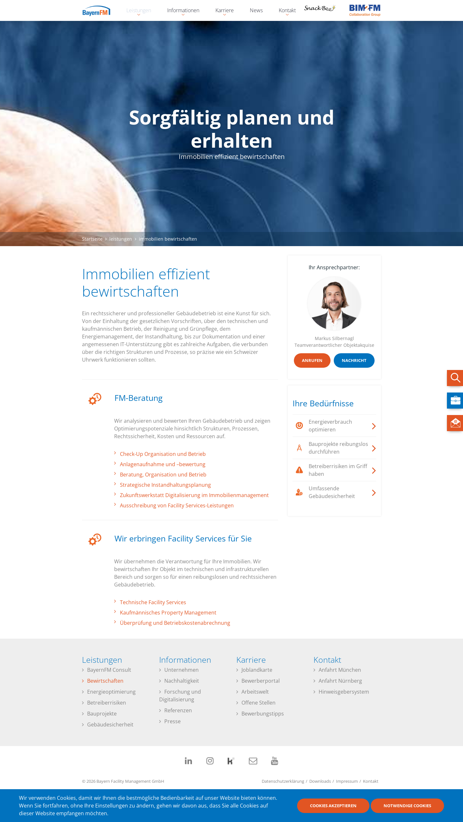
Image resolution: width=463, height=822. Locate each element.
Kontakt (370, 781)
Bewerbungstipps (262, 713)
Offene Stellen (258, 702)
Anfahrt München (340, 669)
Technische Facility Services (153, 602)
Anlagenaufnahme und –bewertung (162, 464)
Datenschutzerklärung (283, 781)
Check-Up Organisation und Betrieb (163, 453)
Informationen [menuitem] (180, 11)
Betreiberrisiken (106, 702)
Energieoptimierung (111, 691)
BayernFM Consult (109, 669)
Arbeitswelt (255, 691)
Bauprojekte (102, 713)
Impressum (347, 781)
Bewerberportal (260, 680)
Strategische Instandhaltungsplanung (165, 484)
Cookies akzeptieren (333, 806)
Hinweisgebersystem (344, 691)
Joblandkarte (256, 669)
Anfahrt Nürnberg (340, 680)
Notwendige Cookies (407, 806)
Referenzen (178, 710)
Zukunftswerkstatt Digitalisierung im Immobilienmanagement (194, 495)
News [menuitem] (256, 10)
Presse (172, 721)
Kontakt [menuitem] (284, 11)
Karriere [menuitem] (221, 11)
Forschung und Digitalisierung (180, 695)
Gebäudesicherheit (110, 724)
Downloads (320, 781)
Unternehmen (181, 669)
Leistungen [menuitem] (135, 11)
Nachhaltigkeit (181, 680)
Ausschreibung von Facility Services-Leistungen (177, 505)
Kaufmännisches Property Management (168, 612)
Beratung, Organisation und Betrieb (163, 474)
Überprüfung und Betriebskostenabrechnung (175, 622)
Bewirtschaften (105, 680)
